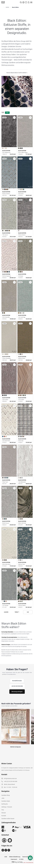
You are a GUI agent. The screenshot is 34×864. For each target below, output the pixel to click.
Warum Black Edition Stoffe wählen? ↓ (17, 72)
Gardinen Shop (5, 795)
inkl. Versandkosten (28, 862)
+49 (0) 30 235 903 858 (10, 781)
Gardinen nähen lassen (7, 818)
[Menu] (31, 2)
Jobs (2, 798)
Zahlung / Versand (6, 807)
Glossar (3, 812)
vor (28, 612)
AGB (5, 856)
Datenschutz (26, 856)
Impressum (14, 859)
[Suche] (20, 2)
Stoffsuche (4, 804)
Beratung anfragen (17, 691)
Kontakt (3, 815)
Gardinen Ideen (5, 801)
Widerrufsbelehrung (14, 856)
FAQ (2, 810)
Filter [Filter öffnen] (7, 112)
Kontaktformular (17, 680)
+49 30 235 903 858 (17, 686)
